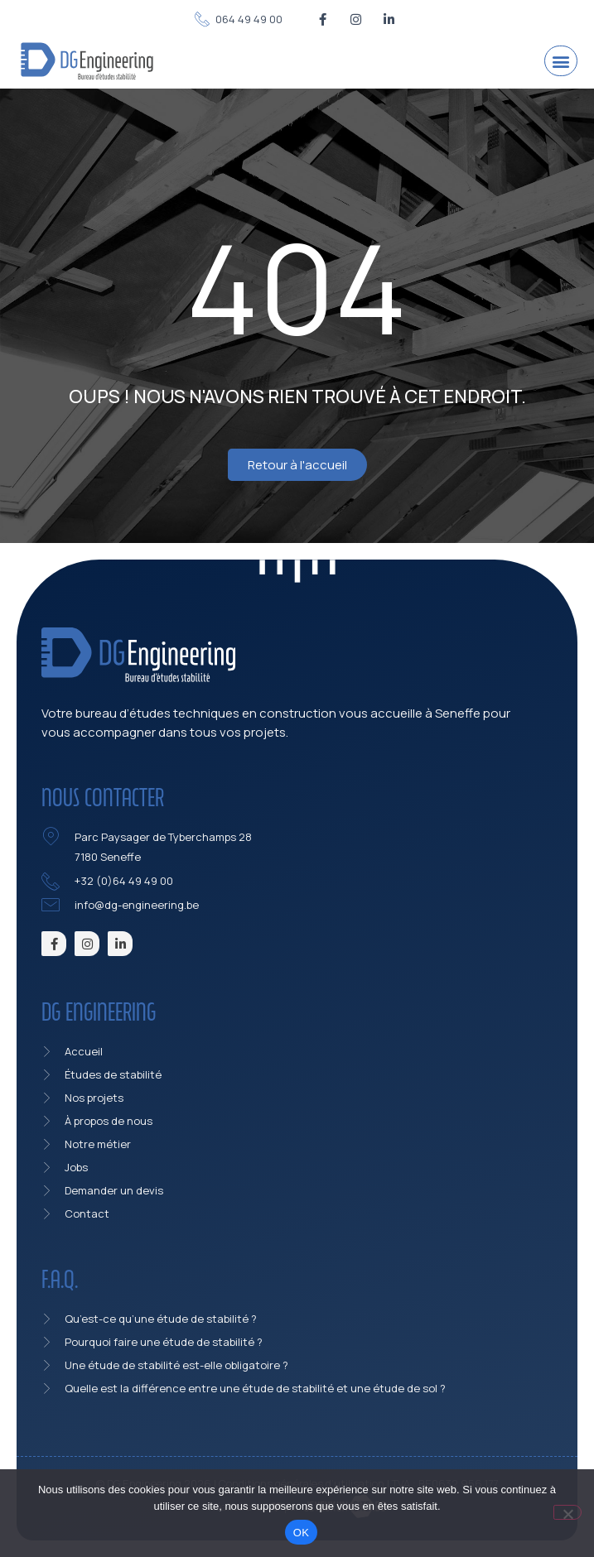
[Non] (567, 1512)
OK (301, 1532)
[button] (560, 60)
